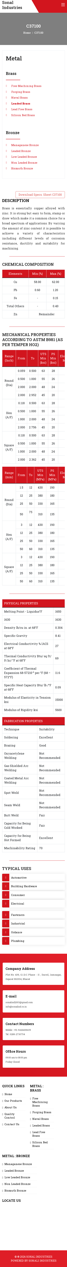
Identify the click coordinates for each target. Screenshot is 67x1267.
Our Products (13, 1100)
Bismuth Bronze (22, 168)
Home (27, 32)
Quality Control (9, 1115)
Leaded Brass (20, 103)
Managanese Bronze (25, 145)
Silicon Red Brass (23, 115)
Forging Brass (20, 92)
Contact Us (11, 1124)
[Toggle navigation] (63, 4)
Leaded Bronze (21, 151)
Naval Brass (19, 97)
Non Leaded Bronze (24, 162)
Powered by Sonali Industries (33, 1260)
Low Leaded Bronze (24, 156)
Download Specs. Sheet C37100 (40, 194)
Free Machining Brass (26, 86)
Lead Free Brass (21, 109)
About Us (10, 1107)
